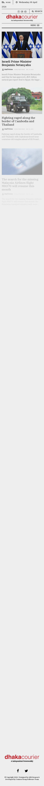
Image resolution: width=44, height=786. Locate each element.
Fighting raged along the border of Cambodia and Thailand (18, 123)
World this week (19, 69)
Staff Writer (8, 69)
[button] (34, 25)
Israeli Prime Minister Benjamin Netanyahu (16, 63)
